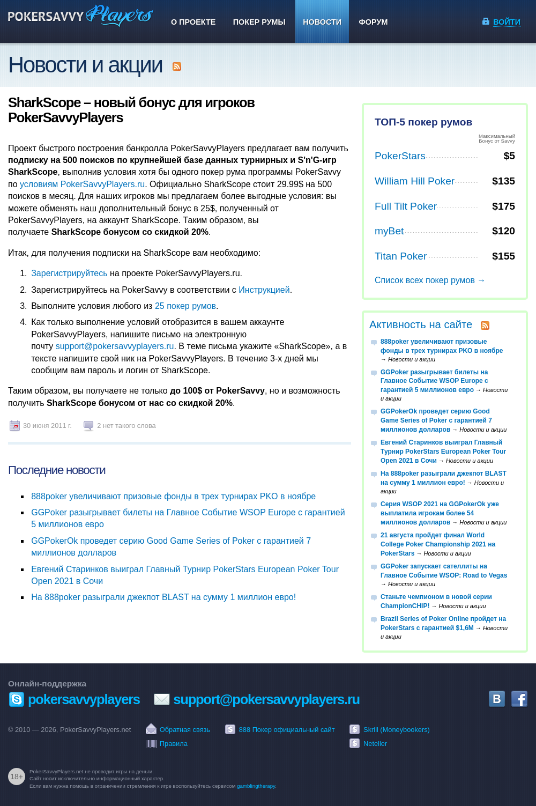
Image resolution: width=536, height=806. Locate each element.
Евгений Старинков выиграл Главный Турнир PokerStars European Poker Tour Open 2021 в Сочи (443, 451)
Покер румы (259, 22)
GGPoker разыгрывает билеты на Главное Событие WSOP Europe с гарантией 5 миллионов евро (434, 381)
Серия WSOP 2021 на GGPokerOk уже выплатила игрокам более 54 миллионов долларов (440, 513)
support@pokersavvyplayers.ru (115, 346)
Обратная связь (185, 730)
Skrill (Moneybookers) (396, 730)
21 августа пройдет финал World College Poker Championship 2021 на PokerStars (438, 544)
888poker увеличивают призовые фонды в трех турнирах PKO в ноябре (173, 496)
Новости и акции (85, 64)
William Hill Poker (415, 181)
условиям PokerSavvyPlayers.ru (82, 184)
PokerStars (400, 155)
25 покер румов (185, 305)
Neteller (375, 744)
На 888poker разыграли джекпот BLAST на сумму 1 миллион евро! (163, 597)
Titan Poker (401, 256)
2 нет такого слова (126, 426)
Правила (174, 744)
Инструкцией (264, 289)
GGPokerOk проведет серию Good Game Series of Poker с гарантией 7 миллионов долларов (436, 420)
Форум (373, 22)
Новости (322, 22)
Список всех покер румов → (430, 280)
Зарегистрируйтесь (69, 273)
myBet (389, 230)
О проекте (193, 22)
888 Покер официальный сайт (287, 730)
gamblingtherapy (256, 786)
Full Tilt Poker (406, 206)
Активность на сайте (420, 324)
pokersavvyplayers (84, 699)
